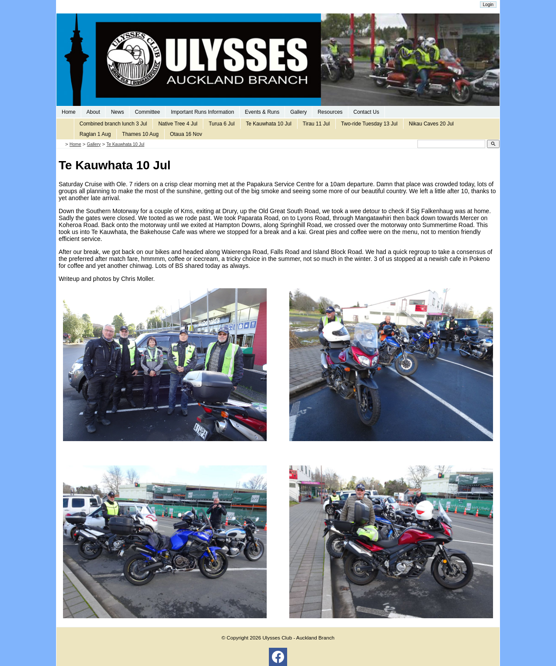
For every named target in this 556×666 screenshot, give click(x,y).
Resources (330, 112)
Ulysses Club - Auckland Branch (298, 637)
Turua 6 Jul (221, 124)
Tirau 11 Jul (316, 124)
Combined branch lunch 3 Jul (113, 124)
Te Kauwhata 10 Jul (268, 124)
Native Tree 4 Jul (177, 124)
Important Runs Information (202, 112)
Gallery (298, 112)
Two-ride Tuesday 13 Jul (369, 124)
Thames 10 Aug (140, 134)
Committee (147, 112)
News (117, 112)
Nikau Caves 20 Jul (431, 124)
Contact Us (366, 112)
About (93, 112)
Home (69, 112)
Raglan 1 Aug (95, 134)
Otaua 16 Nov (186, 134)
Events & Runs (262, 112)
